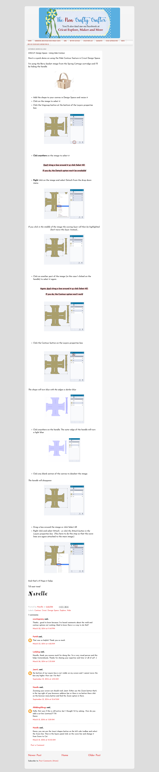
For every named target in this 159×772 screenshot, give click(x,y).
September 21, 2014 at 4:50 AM (46, 679)
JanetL (35, 670)
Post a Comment (37, 745)
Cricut (44, 610)
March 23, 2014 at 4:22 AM (44, 644)
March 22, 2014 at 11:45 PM (44, 629)
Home (30, 41)
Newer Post (34, 755)
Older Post (94, 755)
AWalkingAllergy (39, 708)
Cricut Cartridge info (112, 41)
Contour (37, 610)
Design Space (53, 610)
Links (65, 41)
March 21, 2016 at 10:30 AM (44, 740)
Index (123, 41)
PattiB (35, 637)
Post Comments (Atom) (48, 761)
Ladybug (36, 652)
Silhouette (99, 41)
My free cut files (75, 41)
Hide (69, 610)
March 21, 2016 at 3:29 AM (44, 720)
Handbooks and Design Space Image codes (48, 41)
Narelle (36, 687)
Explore (63, 610)
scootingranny (38, 619)
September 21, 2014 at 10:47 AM (46, 699)
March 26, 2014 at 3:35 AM (44, 662)
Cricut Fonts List (88, 41)
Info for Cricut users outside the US (38, 44)
